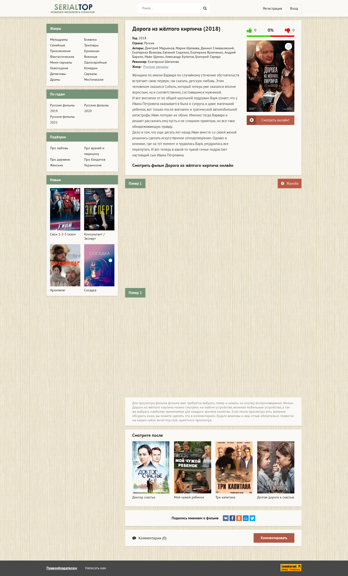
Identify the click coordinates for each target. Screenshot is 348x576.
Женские (56, 165)
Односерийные (95, 62)
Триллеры (91, 45)
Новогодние (59, 68)
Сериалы (90, 74)
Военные (90, 57)
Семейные (57, 45)
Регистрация (272, 8)
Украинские (93, 165)
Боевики (90, 39)
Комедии (90, 68)
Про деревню (60, 159)
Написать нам (95, 568)
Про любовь (59, 148)
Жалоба (289, 183)
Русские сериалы (155, 67)
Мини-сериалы (61, 62)
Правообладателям (61, 568)
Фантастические (62, 57)
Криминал (91, 51)
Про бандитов (94, 159)
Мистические (93, 79)
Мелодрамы (59, 39)
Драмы (55, 79)
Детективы (58, 74)
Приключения (60, 51)
